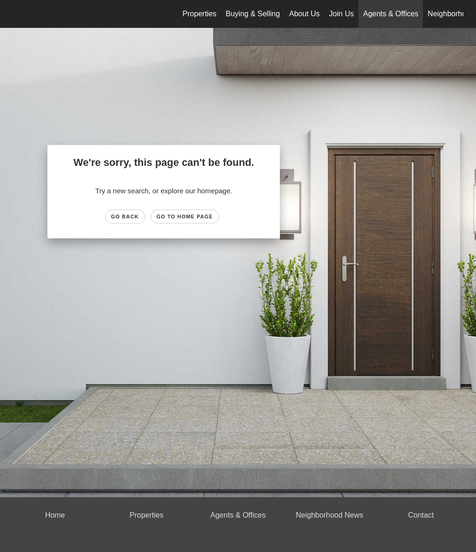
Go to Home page (185, 216)
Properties (200, 14)
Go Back (125, 216)
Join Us (341, 14)
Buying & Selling (253, 14)
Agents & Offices (390, 14)
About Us (304, 14)
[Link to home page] (17, 14)
